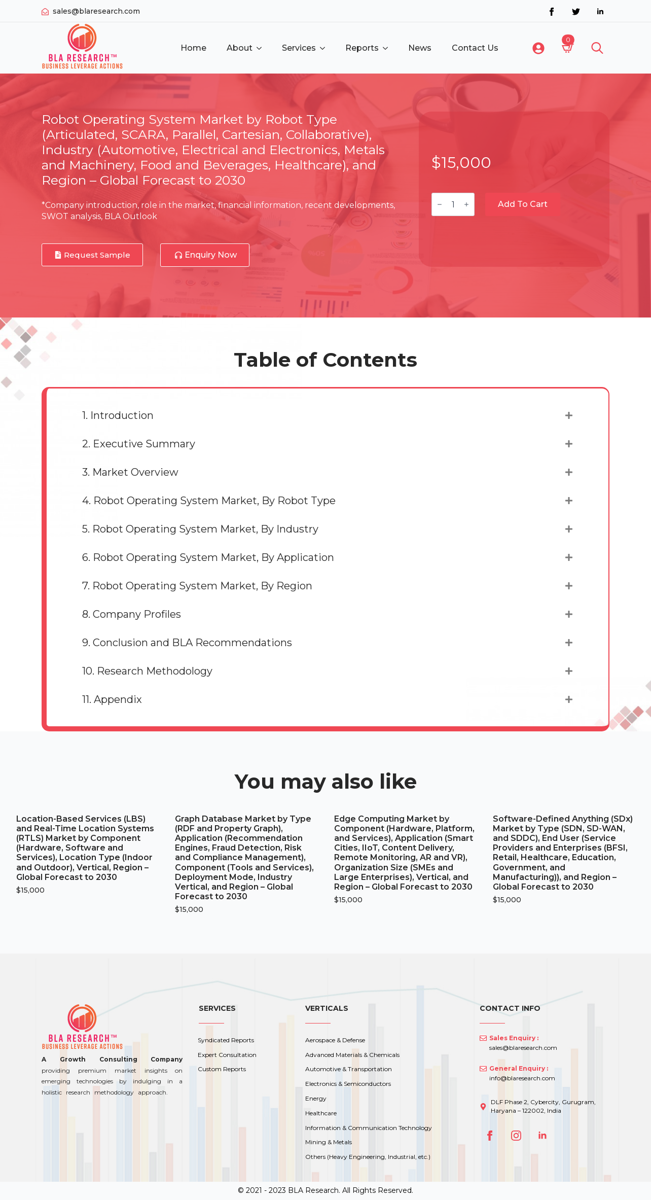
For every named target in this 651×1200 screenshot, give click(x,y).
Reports (362, 48)
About (239, 48)
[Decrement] (439, 204)
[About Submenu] (262, 48)
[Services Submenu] (325, 48)
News (419, 48)
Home (193, 48)
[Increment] (466, 204)
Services (299, 48)
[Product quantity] (453, 204)
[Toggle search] (597, 48)
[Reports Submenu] (388, 48)
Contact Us (475, 48)
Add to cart (523, 204)
